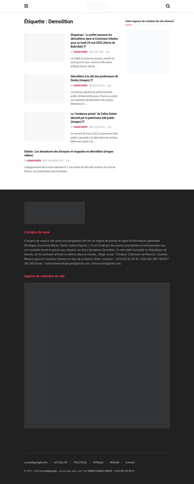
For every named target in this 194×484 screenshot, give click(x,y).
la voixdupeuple (48, 471)
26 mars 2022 (97, 85)
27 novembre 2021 (53, 161)
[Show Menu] (26, 6)
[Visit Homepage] (97, 6)
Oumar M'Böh (81, 52)
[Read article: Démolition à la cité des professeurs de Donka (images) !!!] (44, 89)
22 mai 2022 (96, 52)
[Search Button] (168, 6)
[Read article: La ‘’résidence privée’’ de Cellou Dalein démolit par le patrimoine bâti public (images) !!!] (44, 126)
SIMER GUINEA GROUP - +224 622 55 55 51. (111, 471)
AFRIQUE (98, 462)
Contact (130, 462)
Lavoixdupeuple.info (36, 462)
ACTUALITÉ (61, 462)
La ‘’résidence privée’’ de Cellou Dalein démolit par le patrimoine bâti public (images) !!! (94, 117)
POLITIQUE (80, 462)
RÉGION (114, 462)
